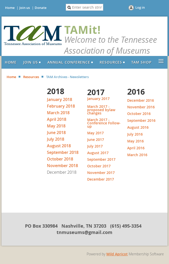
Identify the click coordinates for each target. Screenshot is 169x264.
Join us (24, 7)
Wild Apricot (117, 254)
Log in (140, 7)
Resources (31, 77)
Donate (40, 7)
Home (10, 7)
